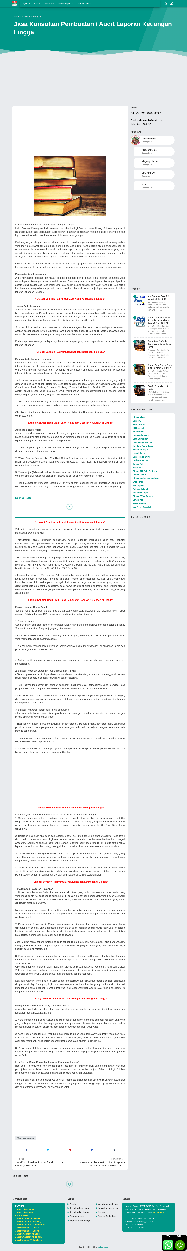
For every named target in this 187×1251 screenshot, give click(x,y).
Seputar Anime (77, 1216)
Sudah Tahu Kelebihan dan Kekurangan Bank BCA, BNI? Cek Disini (159, 320)
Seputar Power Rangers (80, 1220)
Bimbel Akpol (64, 3)
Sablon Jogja (158, 1212)
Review (101, 1212)
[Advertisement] (93, 81)
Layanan (26, 3)
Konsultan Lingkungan (108, 1208)
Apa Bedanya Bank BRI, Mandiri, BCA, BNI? (159, 297)
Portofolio (49, 3)
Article (73, 1204)
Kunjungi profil (147, 142)
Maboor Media (103, 1247)
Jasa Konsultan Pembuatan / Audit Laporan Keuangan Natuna (39, 1164)
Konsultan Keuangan (26, 1138)
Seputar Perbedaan (107, 1216)
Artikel (37, 3)
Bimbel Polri (83, 3)
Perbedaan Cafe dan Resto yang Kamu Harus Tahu (159, 344)
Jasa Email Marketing (108, 1204)
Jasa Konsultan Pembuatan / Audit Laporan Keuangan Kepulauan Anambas (100, 1164)
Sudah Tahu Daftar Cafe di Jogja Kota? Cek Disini (160, 366)
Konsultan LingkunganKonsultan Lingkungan (80, 1212)
